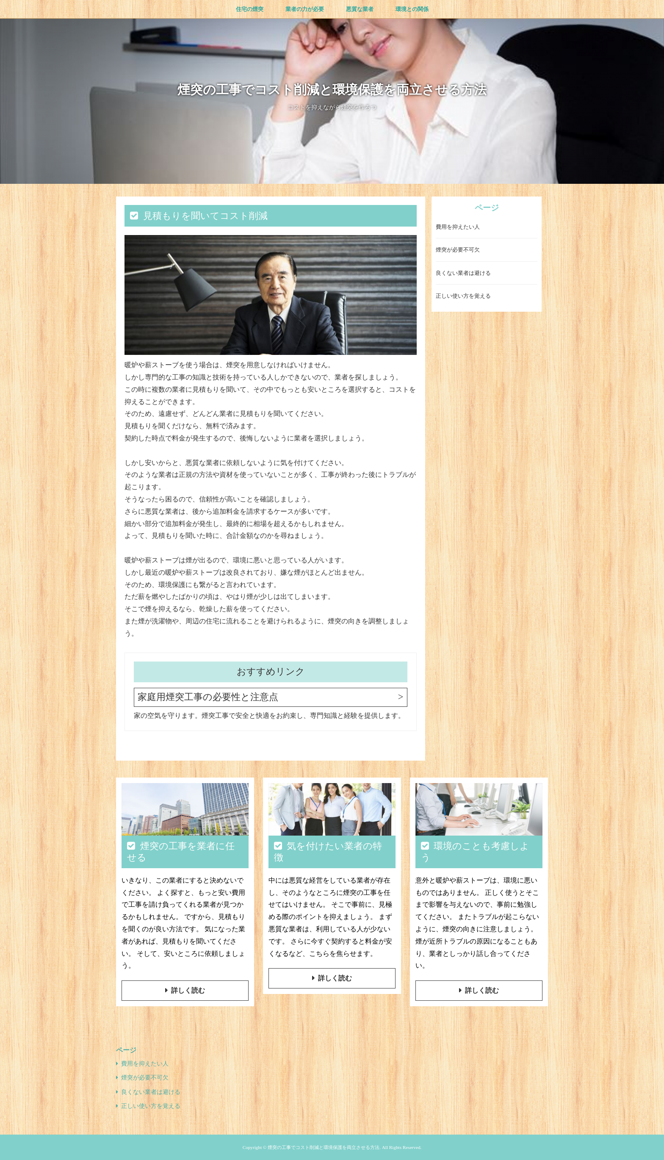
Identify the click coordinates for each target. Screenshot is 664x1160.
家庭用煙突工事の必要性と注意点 (208, 697)
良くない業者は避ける (463, 273)
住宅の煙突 (249, 9)
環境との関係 (412, 9)
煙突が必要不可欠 (458, 249)
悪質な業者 (360, 9)
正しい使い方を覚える (463, 296)
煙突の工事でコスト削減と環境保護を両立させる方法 (332, 90)
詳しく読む (188, 990)
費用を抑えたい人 (458, 227)
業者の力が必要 (304, 9)
